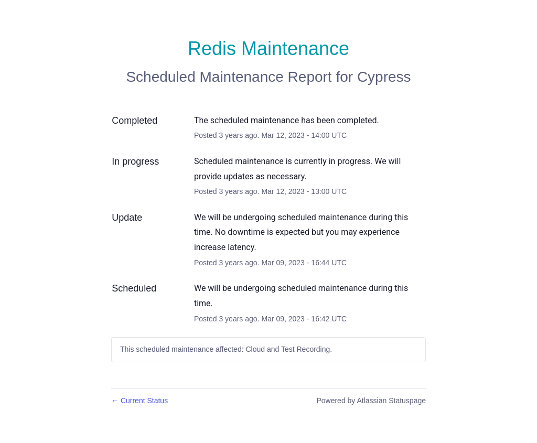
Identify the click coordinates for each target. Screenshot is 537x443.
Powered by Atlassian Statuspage (371, 400)
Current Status (139, 400)
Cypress (384, 77)
